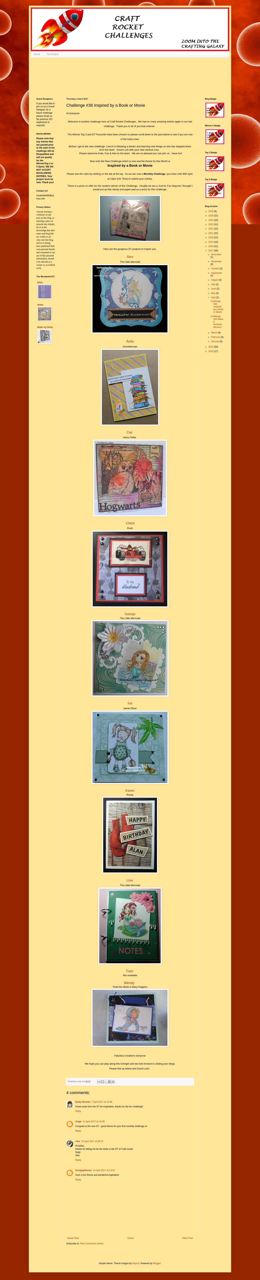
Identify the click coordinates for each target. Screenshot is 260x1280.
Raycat (135, 1263)
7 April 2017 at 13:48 (102, 1102)
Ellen (40, 282)
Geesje (130, 614)
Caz (129, 432)
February (216, 337)
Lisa (129, 880)
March (214, 332)
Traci (129, 971)
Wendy (129, 983)
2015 (211, 351)
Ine (130, 703)
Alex (130, 257)
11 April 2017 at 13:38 (94, 1121)
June (214, 288)
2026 (211, 211)
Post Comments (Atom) (91, 1243)
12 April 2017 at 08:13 (92, 1141)
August (215, 280)
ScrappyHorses (83, 1170)
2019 (211, 242)
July (213, 284)
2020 (211, 237)
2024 (211, 220)
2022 (211, 228)
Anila (130, 341)
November (216, 261)
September (216, 273)
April (213, 297)
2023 (211, 224)
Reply (78, 1111)
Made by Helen (45, 327)
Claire (130, 523)
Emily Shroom (82, 1102)
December (216, 254)
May (213, 293)
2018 (211, 246)
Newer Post (73, 1238)
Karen (130, 790)
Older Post (187, 1238)
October (215, 268)
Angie (78, 1121)
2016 (211, 347)
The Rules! (52, 54)
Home (36, 54)
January (215, 341)
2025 (211, 215)
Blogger (157, 1263)
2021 (211, 233)
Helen (40, 304)
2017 (211, 250)
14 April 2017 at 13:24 (104, 1170)
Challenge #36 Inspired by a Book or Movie (217, 306)
